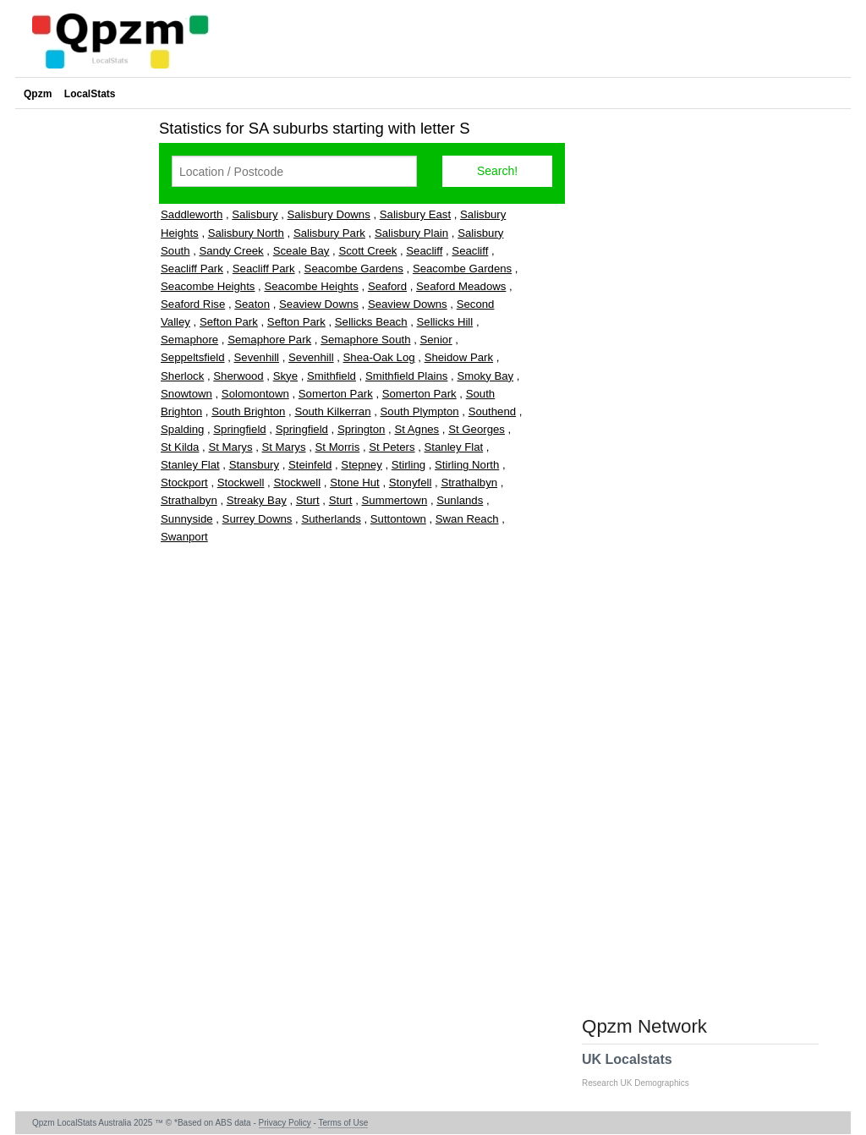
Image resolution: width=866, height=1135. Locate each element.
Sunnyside (187, 519)
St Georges (476, 429)
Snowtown (186, 393)
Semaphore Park (269, 339)
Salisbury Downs (329, 214)
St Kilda (180, 447)
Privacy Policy (285, 1122)
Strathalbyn (469, 482)
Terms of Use (343, 1122)
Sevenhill (257, 357)
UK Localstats (644, 1070)
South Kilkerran (332, 411)
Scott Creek (367, 250)
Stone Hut (355, 482)
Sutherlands (330, 519)
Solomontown (255, 393)
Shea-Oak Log (379, 357)
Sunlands (459, 500)
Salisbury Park (329, 233)
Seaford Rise (193, 304)
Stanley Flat (454, 447)
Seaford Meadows (461, 286)
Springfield (239, 429)
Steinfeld (310, 464)
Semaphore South (365, 339)
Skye (285, 376)
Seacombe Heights (208, 286)
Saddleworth (191, 214)
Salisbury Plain (411, 233)
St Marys (230, 447)
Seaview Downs (319, 304)
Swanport (184, 536)
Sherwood (238, 376)
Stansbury (254, 464)
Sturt (308, 500)
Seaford (387, 286)
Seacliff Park (192, 268)
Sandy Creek (231, 250)
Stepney (361, 464)
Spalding (182, 429)
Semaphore (189, 339)
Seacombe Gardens (353, 268)
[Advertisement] (83, 367)
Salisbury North (246, 233)
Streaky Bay (257, 500)
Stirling (408, 464)
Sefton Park (229, 321)
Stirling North (467, 464)
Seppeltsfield (193, 357)
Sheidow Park (459, 357)
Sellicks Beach (371, 321)
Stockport (184, 482)
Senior (435, 339)
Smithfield (331, 376)
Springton (361, 429)
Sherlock (182, 376)
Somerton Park (336, 393)
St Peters (391, 447)
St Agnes (416, 429)
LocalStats (90, 94)
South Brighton (248, 411)
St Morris (337, 447)
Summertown (395, 500)
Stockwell (241, 482)
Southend (492, 411)
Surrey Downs (257, 519)
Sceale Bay (301, 250)
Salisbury (254, 214)
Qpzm (38, 94)
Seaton (252, 304)
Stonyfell (410, 482)
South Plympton (420, 411)
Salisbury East (415, 214)
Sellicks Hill (445, 321)
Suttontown (398, 519)
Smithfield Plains (406, 376)
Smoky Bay (485, 376)
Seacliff (424, 250)
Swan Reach (467, 519)
